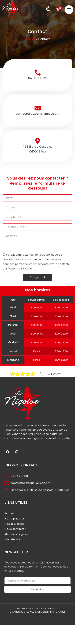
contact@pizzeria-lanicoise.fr (38, 113)
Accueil (30, 39)
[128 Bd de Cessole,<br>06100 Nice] (38, 141)
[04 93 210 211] (38, 72)
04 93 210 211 (37, 78)
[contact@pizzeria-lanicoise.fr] (38, 108)
